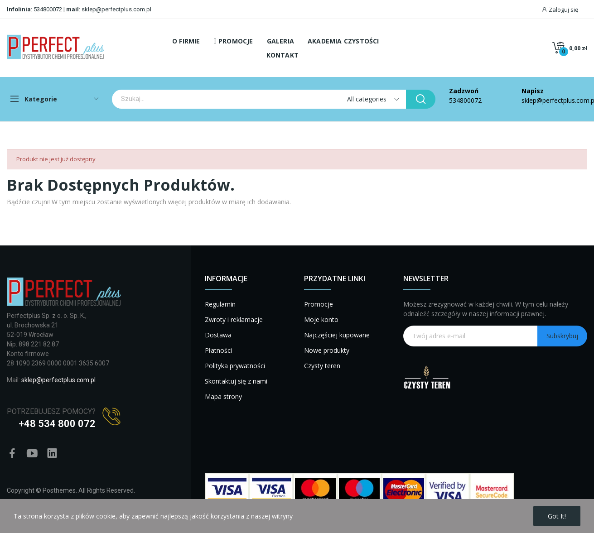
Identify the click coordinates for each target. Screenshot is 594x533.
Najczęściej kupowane (337, 335)
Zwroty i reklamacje (234, 319)
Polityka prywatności (235, 365)
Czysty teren (322, 365)
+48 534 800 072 (57, 423)
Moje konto (321, 319)
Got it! (557, 516)
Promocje (318, 304)
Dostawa (218, 335)
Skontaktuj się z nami (236, 381)
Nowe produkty (326, 350)
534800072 (48, 9)
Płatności (218, 350)
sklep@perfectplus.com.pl (115, 9)
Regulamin (220, 304)
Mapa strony (223, 396)
